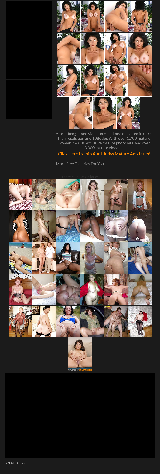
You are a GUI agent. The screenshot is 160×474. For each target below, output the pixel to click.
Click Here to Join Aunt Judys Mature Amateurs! (104, 156)
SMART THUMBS (85, 377)
